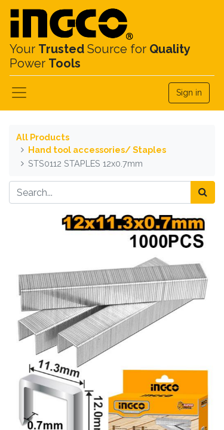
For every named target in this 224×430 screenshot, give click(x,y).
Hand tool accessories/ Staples (97, 150)
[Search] (203, 192)
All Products (42, 137)
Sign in (189, 92)
